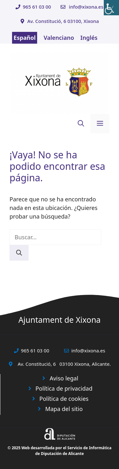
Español (25, 37)
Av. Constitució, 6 (37, 364)
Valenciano (58, 37)
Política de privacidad (64, 388)
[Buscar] (19, 253)
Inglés (88, 37)
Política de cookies (64, 398)
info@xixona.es (86, 7)
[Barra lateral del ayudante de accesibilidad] (111, 7)
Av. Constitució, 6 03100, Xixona (63, 21)
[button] (80, 123)
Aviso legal (64, 378)
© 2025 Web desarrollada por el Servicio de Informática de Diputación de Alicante (59, 450)
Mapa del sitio (64, 409)
